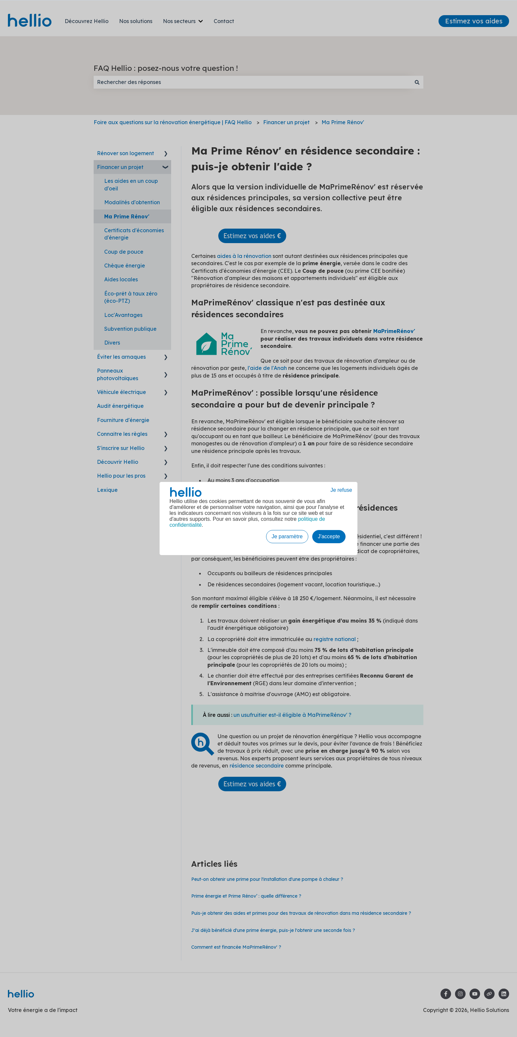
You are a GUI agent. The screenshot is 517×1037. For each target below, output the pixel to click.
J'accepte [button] (329, 536)
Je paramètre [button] (287, 536)
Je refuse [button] (341, 490)
